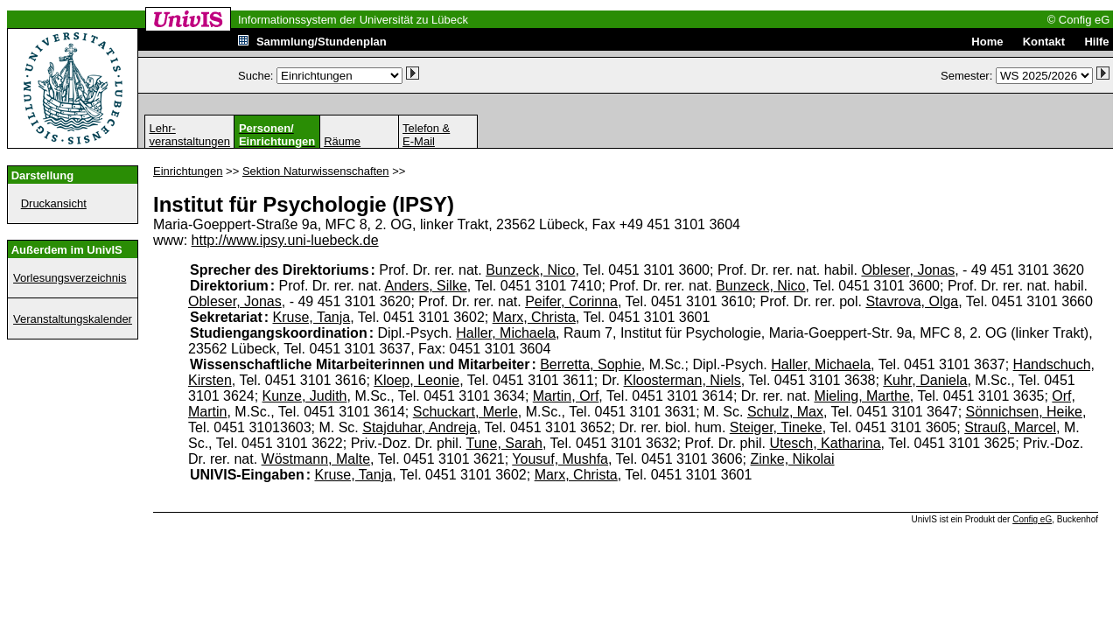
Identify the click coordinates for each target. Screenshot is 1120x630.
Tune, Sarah (504, 443)
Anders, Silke (426, 285)
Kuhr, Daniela (925, 380)
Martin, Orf (566, 395)
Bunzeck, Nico (530, 269)
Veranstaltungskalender (72, 319)
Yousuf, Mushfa (560, 459)
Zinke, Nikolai (793, 459)
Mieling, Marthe (861, 395)
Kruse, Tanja (312, 317)
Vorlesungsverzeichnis (69, 277)
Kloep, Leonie (416, 380)
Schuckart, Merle (465, 411)
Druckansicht (54, 203)
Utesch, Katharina (824, 443)
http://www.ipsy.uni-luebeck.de (285, 240)
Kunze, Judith (304, 395)
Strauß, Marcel (1010, 427)
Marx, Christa (534, 317)
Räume (342, 141)
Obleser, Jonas (908, 269)
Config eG (1032, 519)
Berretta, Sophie (590, 364)
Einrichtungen (188, 171)
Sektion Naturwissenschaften (315, 171)
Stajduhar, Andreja (419, 427)
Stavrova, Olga (911, 301)
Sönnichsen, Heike (1024, 411)
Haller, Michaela (506, 333)
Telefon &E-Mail (426, 135)
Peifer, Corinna (571, 301)
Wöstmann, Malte (316, 459)
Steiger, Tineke (776, 427)
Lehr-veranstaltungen (189, 135)
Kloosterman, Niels (682, 380)
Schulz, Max (785, 411)
